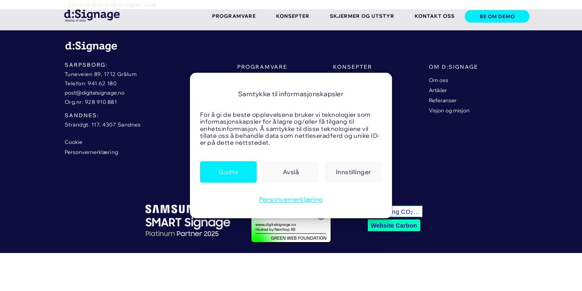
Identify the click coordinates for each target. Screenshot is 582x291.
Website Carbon (394, 225)
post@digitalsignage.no (94, 92)
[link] (84, 14)
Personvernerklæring (291, 199)
